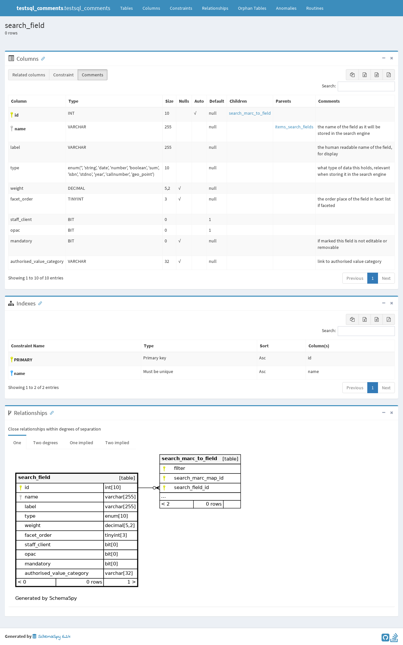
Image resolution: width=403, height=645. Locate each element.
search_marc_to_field (250, 113)
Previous (354, 278)
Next (386, 278)
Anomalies (286, 8)
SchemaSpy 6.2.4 (51, 636)
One (17, 442)
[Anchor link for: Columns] (41, 58)
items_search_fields (294, 127)
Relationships (215, 8)
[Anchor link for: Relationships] (50, 412)
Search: (358, 86)
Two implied (117, 442)
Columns (151, 8)
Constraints (181, 8)
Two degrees (45, 442)
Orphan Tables (252, 8)
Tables (129, 8)
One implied (81, 442)
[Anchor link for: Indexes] (39, 303)
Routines (314, 8)
